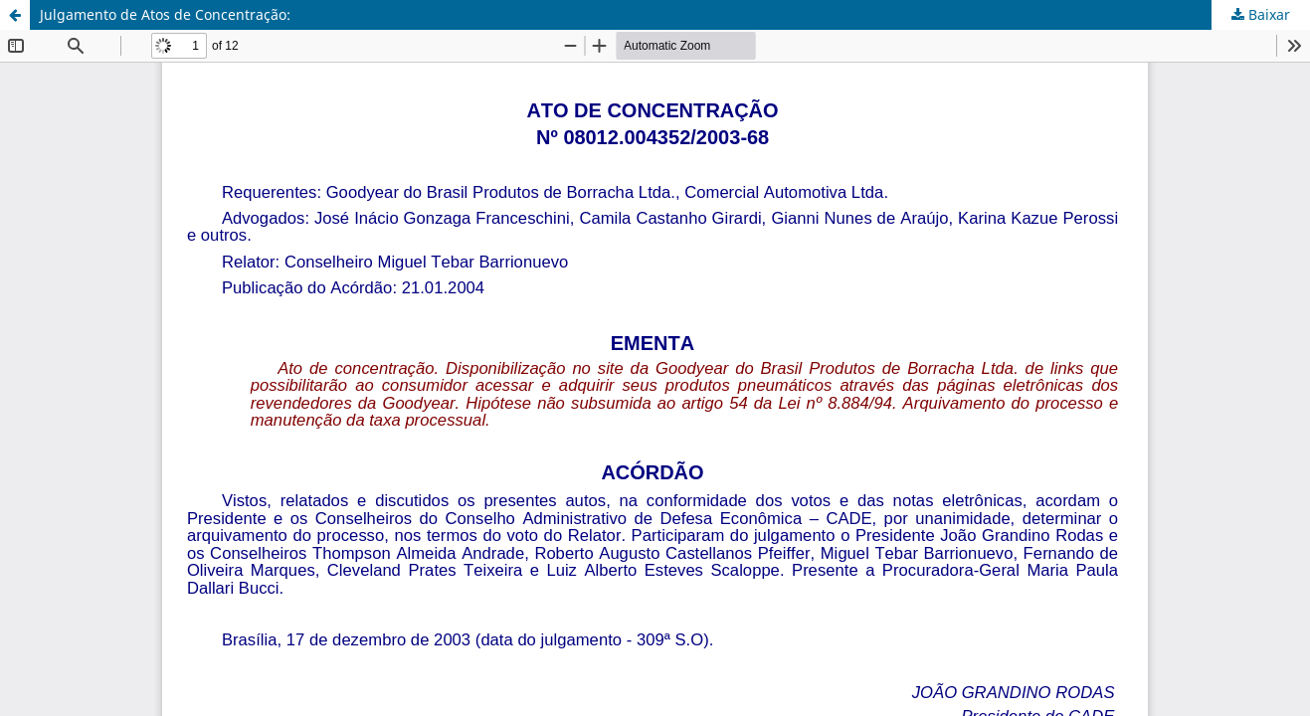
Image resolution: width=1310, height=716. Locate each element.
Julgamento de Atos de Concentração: (165, 14)
